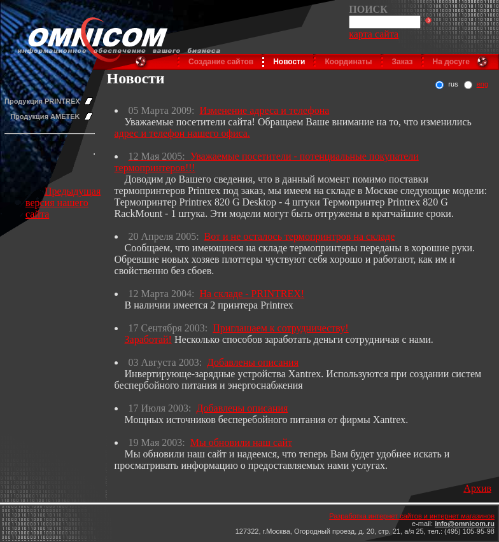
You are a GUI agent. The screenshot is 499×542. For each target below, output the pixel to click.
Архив (477, 488)
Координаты (348, 61)
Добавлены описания (253, 362)
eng (482, 84)
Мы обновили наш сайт (241, 442)
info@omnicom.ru (465, 523)
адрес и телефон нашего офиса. (182, 133)
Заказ (402, 61)
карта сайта (373, 34)
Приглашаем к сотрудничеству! (280, 328)
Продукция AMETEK (45, 116)
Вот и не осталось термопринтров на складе (299, 236)
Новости (289, 61)
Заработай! (148, 339)
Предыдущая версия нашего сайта (63, 202)
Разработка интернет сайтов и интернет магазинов (412, 516)
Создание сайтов (220, 61)
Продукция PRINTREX (42, 101)
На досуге (451, 61)
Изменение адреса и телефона (264, 110)
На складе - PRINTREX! (251, 293)
